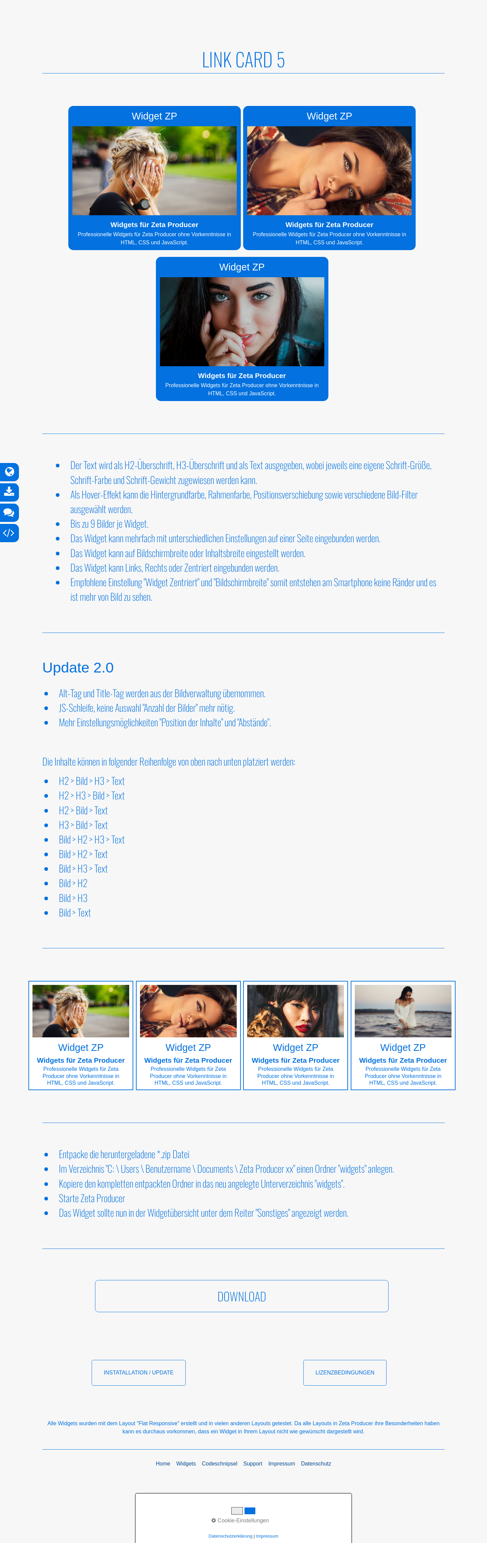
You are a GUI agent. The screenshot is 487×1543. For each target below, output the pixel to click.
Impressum (267, 1536)
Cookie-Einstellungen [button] (240, 1520)
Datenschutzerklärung (231, 1536)
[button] (241, 1310)
